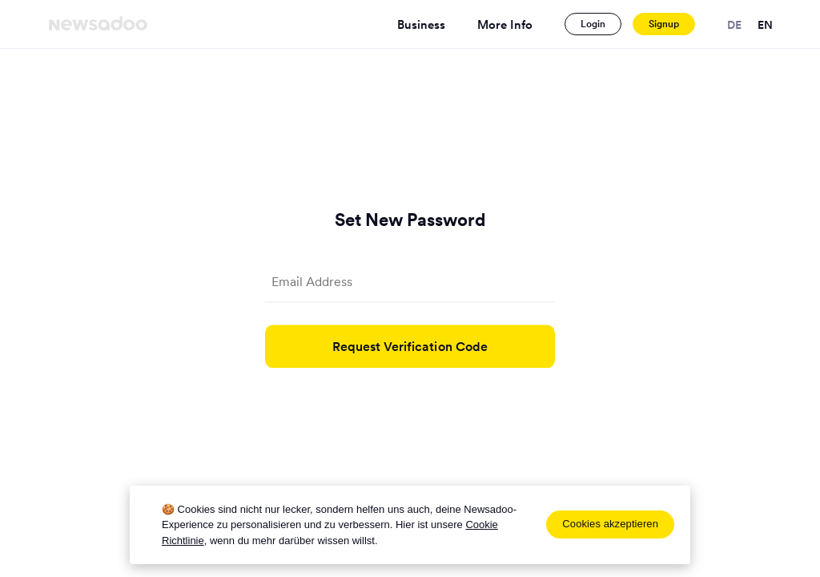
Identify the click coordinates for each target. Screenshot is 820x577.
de (734, 25)
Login (593, 24)
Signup (664, 24)
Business (421, 24)
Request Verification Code (410, 346)
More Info (505, 24)
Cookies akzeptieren (610, 524)
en (765, 25)
